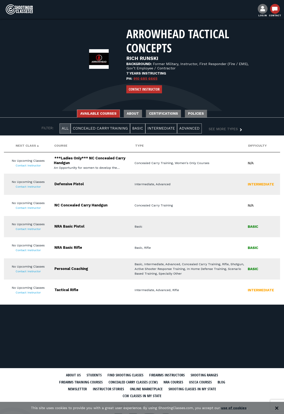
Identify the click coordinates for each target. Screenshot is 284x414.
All (65, 129)
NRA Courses (176, 382)
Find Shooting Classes (123, 375)
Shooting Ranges (209, 375)
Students (89, 375)
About (132, 114)
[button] (222, 130)
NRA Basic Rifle (71, 247)
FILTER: (48, 129)
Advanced (189, 129)
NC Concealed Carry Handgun (86, 205)
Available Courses (92, 114)
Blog (228, 382)
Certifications (166, 114)
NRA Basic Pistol (73, 226)
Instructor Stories (105, 388)
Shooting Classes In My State (196, 388)
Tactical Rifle (69, 290)
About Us (67, 375)
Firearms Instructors (168, 375)
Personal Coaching (74, 269)
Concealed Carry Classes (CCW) (133, 382)
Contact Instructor (144, 89)
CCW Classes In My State (142, 395)
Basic (137, 129)
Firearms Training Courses (76, 382)
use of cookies (236, 408)
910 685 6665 (145, 78)
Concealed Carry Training (100, 129)
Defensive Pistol (72, 184)
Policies (203, 114)
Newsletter (71, 388)
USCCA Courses (205, 382)
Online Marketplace (146, 388)
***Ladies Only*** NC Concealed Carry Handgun (90, 161)
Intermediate (161, 129)
